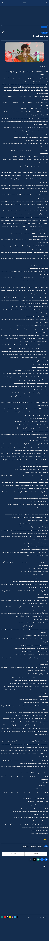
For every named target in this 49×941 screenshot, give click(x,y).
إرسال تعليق (42, 872)
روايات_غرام (44, 32)
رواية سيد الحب (25, 846)
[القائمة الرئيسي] (47, 3)
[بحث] (2, 3)
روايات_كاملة (33, 846)
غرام (29, 902)
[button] (42, 859)
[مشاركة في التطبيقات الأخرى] (30, 859)
